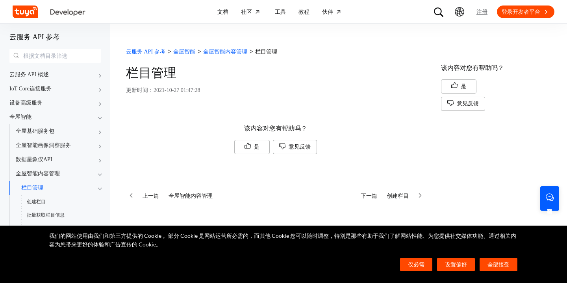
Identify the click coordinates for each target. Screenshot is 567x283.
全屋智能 (20, 117)
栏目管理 (32, 188)
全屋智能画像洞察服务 (43, 145)
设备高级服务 (26, 103)
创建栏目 (36, 201)
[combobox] (55, 56)
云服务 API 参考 (34, 37)
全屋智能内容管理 (38, 173)
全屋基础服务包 (35, 131)
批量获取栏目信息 (46, 215)
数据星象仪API (34, 159)
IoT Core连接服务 (30, 89)
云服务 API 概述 (29, 74)
